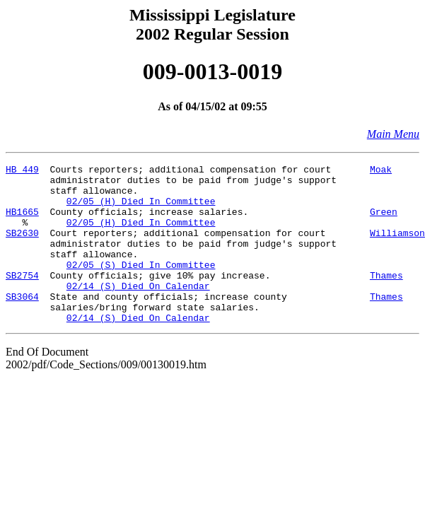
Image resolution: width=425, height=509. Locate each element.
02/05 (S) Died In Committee (141, 285)
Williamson (397, 247)
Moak (381, 171)
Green (383, 222)
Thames (386, 298)
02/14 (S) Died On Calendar (138, 311)
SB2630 (22, 247)
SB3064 (22, 323)
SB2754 (22, 298)
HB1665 (22, 222)
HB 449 (22, 171)
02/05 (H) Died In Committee (141, 209)
